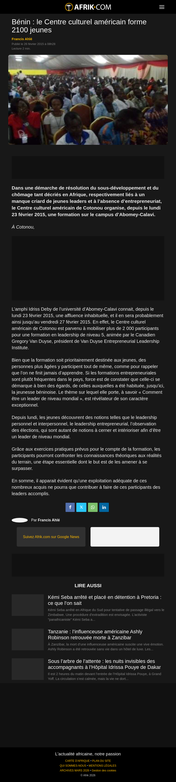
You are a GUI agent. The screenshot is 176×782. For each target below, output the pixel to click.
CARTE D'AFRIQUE (77, 760)
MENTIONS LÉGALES (102, 765)
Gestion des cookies (104, 770)
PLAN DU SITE (101, 760)
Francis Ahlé (22, 39)
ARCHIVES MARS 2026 (74, 770)
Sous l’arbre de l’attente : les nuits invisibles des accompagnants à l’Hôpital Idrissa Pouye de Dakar (104, 664)
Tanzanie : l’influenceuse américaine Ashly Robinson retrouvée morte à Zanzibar (95, 634)
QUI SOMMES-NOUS (73, 765)
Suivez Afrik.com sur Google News (51, 537)
